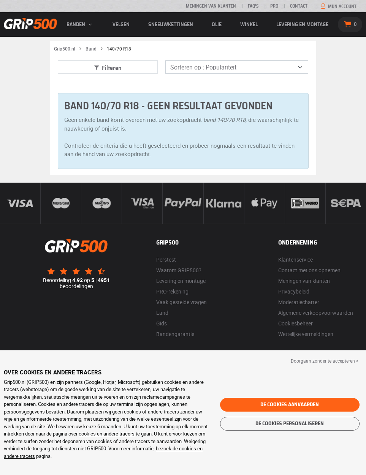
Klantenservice (295, 259)
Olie (217, 24)
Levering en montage (302, 24)
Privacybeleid (293, 291)
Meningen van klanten (211, 6)
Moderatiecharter (298, 302)
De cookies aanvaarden (289, 404)
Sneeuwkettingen (170, 24)
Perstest (166, 259)
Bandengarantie (175, 334)
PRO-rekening (172, 291)
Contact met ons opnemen (309, 270)
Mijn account (337, 6)
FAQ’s (253, 6)
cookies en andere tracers (107, 433)
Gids (161, 323)
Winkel (249, 24)
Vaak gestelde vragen (181, 302)
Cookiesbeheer (295, 323)
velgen (121, 24)
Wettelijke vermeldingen (305, 334)
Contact (298, 6)
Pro (274, 6)
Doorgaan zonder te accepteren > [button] (324, 361)
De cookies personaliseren (289, 423)
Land (162, 312)
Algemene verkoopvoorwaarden (315, 312)
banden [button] (80, 24)
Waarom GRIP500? (178, 270)
